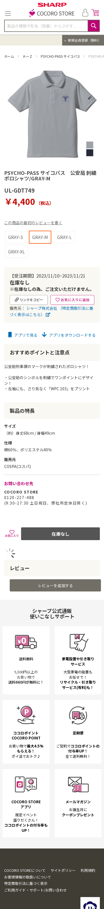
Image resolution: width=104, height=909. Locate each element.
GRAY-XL (16, 251)
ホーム (9, 56)
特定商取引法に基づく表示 (25, 883)
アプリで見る (22, 335)
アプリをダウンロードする (69, 335)
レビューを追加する (55, 585)
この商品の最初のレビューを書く (33, 222)
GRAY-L (64, 237)
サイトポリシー (63, 870)
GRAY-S (15, 237)
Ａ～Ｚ (27, 56)
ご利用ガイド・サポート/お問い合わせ (35, 890)
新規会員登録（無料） (84, 40)
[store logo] (52, 13)
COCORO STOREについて (24, 870)
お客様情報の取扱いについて (27, 877)
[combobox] (52, 26)
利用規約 (88, 870)
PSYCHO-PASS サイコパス (61, 56)
